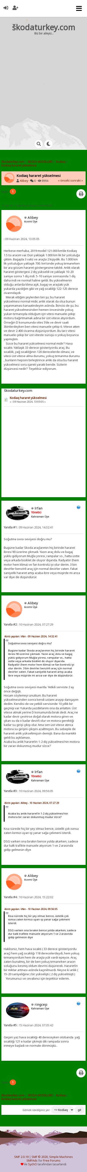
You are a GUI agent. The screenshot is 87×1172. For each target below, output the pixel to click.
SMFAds (32, 1161)
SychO (32, 1164)
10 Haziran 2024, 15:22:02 (28, 897)
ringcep (41, 1004)
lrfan (38, 508)
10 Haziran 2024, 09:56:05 (28, 791)
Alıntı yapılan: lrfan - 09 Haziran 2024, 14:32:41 (31, 636)
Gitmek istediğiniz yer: (36, 1110)
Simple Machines (61, 1157)
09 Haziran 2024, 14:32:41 (28, 527)
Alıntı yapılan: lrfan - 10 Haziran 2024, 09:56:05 (31, 909)
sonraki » (76, 180)
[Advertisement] (43, 83)
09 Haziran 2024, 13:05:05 (21, 239)
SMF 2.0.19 (21, 1157)
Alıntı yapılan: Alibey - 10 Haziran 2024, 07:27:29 (31, 803)
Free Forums (52, 1161)
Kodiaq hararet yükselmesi (28, 398)
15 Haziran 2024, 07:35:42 (28, 1025)
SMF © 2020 (40, 1157)
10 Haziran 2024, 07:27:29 (28, 624)
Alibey (24, 181)
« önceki (64, 180)
